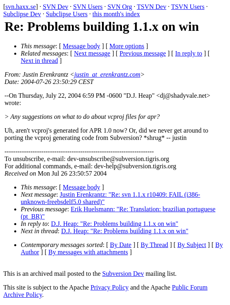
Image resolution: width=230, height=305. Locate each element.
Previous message (142, 53)
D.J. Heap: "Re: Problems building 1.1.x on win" (114, 223)
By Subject (191, 244)
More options (126, 46)
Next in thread (39, 60)
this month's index (116, 14)
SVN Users (87, 6)
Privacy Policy (110, 287)
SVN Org (119, 6)
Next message (92, 53)
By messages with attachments (88, 252)
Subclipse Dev (22, 14)
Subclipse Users (67, 14)
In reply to (188, 53)
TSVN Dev (151, 6)
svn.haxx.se (20, 6)
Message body (81, 46)
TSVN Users (187, 6)
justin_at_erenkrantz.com (107, 74)
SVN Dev (55, 6)
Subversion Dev (123, 273)
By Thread (154, 244)
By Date (121, 244)
